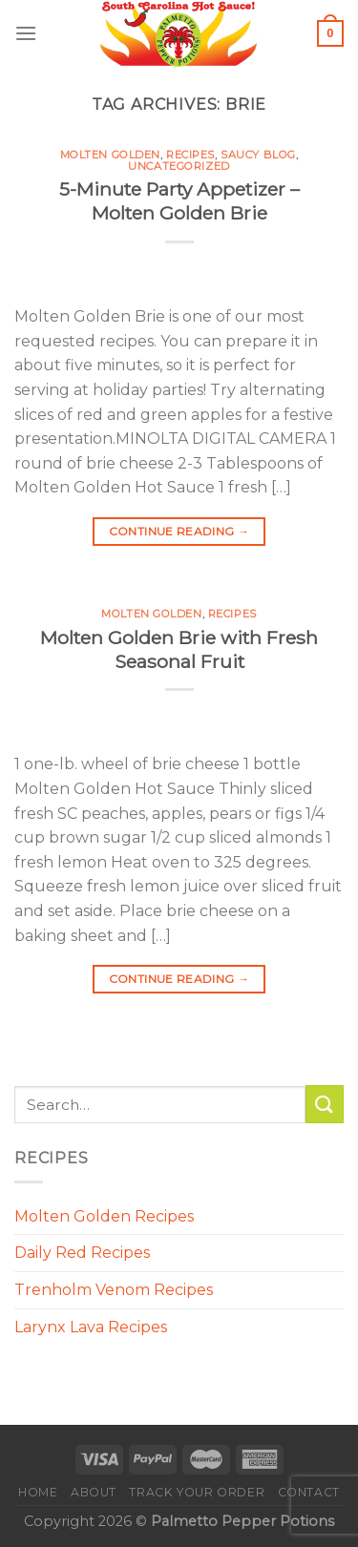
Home (37, 1492)
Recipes (190, 154)
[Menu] (25, 33)
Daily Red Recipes (82, 1253)
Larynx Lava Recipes (90, 1327)
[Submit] (324, 1103)
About (93, 1492)
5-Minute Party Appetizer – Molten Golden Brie (179, 201)
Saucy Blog (258, 154)
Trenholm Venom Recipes (113, 1290)
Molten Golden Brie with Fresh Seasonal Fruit (179, 649)
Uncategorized (178, 166)
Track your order (196, 1492)
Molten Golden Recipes (104, 1216)
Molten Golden (110, 154)
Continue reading (179, 531)
